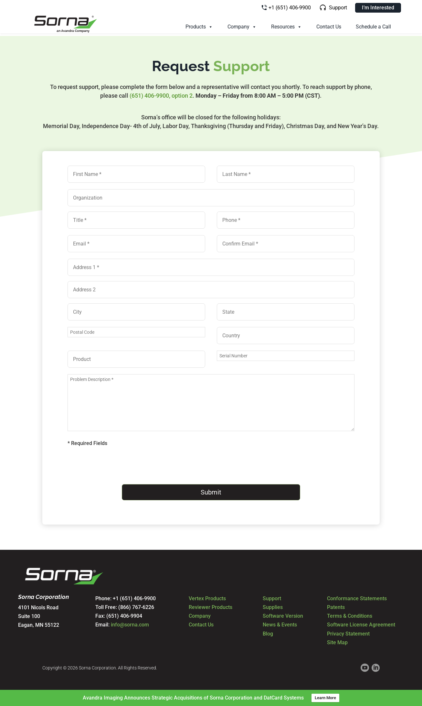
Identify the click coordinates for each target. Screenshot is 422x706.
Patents (336, 606)
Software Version (283, 615)
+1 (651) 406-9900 (290, 8)
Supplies (273, 606)
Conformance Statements (357, 597)
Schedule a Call (373, 27)
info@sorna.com (130, 624)
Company (242, 26)
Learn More (325, 697)
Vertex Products (207, 597)
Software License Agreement (361, 624)
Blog (268, 632)
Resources (286, 26)
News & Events (280, 624)
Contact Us (328, 27)
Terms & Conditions (349, 615)
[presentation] (117, 465)
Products (199, 26)
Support (338, 8)
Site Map (337, 641)
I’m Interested (378, 8)
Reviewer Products (210, 606)
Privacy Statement (348, 632)
